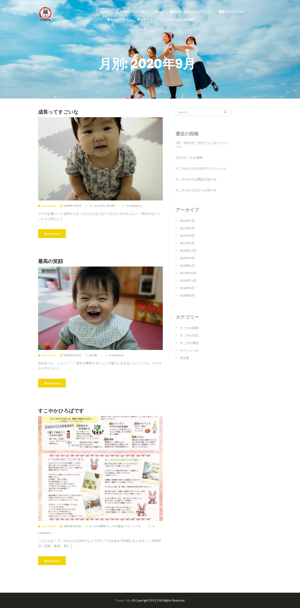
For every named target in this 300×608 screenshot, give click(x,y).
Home (103, 11)
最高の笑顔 (50, 261)
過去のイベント (118, 19)
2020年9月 (187, 258)
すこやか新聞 (97, 526)
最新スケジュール (230, 11)
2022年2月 (187, 228)
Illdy (128, 600)
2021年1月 (187, 243)
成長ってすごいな (58, 112)
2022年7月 (187, 220)
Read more (52, 233)
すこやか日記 (97, 205)
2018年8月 (187, 295)
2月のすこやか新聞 (189, 157)
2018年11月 (188, 280)
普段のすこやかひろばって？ (190, 11)
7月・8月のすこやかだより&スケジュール (202, 145)
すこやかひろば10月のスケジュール (201, 168)
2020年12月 (188, 250)
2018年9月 (187, 288)
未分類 (111, 205)
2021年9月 (187, 235)
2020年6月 (187, 265)
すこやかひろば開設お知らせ (196, 179)
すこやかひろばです (61, 410)
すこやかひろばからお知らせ (196, 190)
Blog (158, 11)
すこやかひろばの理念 (131, 11)
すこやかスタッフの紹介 (177, 19)
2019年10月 (188, 273)
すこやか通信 (115, 526)
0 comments (134, 205)
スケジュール (132, 526)
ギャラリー (145, 19)
